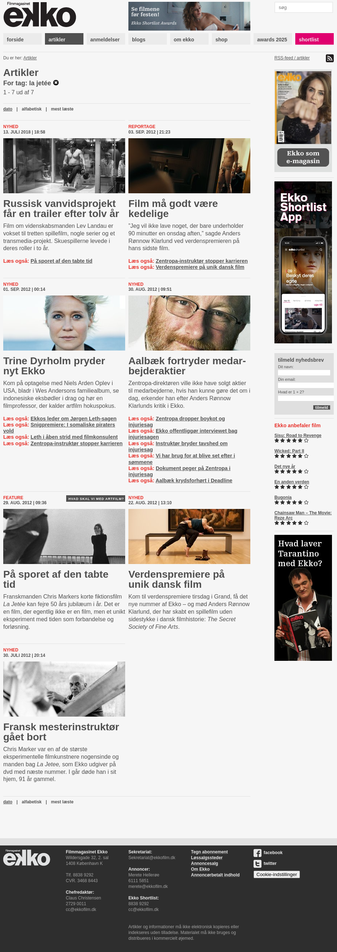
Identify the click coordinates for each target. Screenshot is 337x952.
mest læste (62, 109)
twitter (265, 863)
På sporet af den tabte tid (61, 261)
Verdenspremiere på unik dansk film (200, 267)
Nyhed (10, 126)
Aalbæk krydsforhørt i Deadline (193, 480)
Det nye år (284, 466)
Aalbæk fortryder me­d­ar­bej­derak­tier (187, 365)
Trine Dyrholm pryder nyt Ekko (54, 365)
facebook (268, 852)
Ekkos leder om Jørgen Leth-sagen (74, 418)
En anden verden (291, 481)
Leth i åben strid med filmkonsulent (74, 437)
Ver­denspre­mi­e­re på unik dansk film (176, 579)
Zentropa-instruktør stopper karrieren (202, 261)
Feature (13, 497)
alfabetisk (31, 109)
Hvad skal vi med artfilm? (96, 499)
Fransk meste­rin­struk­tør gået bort (61, 732)
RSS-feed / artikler (292, 57)
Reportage (141, 126)
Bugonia (283, 497)
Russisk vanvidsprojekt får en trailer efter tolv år (61, 208)
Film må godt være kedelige (173, 208)
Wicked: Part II (289, 451)
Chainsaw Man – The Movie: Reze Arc (303, 515)
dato (7, 109)
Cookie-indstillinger (276, 874)
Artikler (30, 57)
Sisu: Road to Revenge (298, 435)
